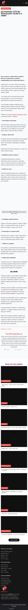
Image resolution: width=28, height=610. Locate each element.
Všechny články (14, 540)
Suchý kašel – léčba (5, 578)
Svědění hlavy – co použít (6, 568)
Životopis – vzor (4, 556)
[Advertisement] (14, 32)
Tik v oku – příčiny (4, 558)
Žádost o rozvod (4, 555)
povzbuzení (8, 291)
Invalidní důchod (4, 564)
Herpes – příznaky (4, 572)
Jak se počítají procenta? (6, 581)
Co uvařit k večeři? (4, 583)
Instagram (18, 349)
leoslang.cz (16, 608)
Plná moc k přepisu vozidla (6, 551)
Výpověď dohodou (5, 553)
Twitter (7, 349)
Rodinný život (6, 8)
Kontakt (12, 604)
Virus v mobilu (4, 570)
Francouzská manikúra (5, 580)
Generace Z (3, 585)
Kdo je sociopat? (4, 566)
